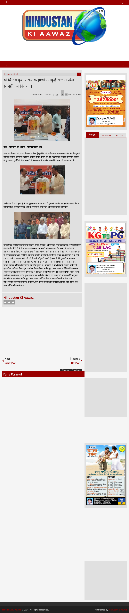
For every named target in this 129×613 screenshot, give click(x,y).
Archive (119, 135)
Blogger (65, 370)
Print (71, 94)
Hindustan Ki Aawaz (42, 94)
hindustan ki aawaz (118, 610)
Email (77, 94)
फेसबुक (92, 135)
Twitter (9, 302)
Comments (106, 135)
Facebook (5, 302)
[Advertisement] (64, 52)
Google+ (13, 302)
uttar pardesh (12, 74)
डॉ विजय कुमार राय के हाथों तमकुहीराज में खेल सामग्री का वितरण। (39, 82)
